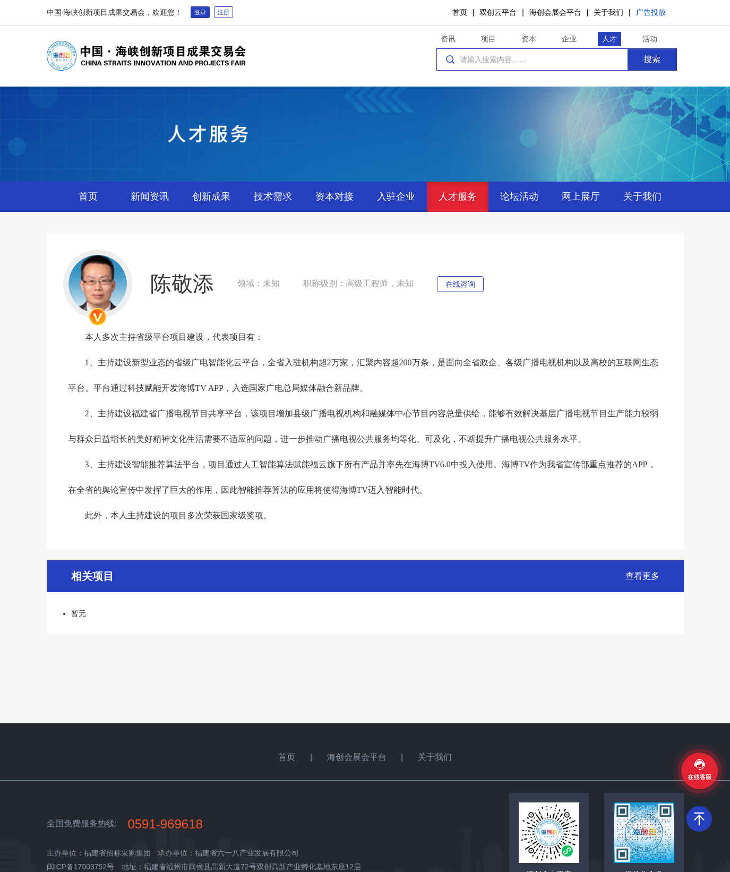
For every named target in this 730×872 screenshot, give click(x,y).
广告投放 (651, 12)
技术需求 (273, 196)
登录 (200, 12)
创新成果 (211, 196)
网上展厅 (581, 196)
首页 (459, 12)
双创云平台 (498, 12)
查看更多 (642, 575)
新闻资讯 (150, 196)
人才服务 (458, 196)
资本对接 (334, 196)
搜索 (651, 59)
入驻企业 (396, 196)
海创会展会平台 (555, 12)
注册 (223, 12)
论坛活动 (519, 196)
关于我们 (608, 12)
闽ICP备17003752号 (81, 866)
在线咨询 (460, 284)
